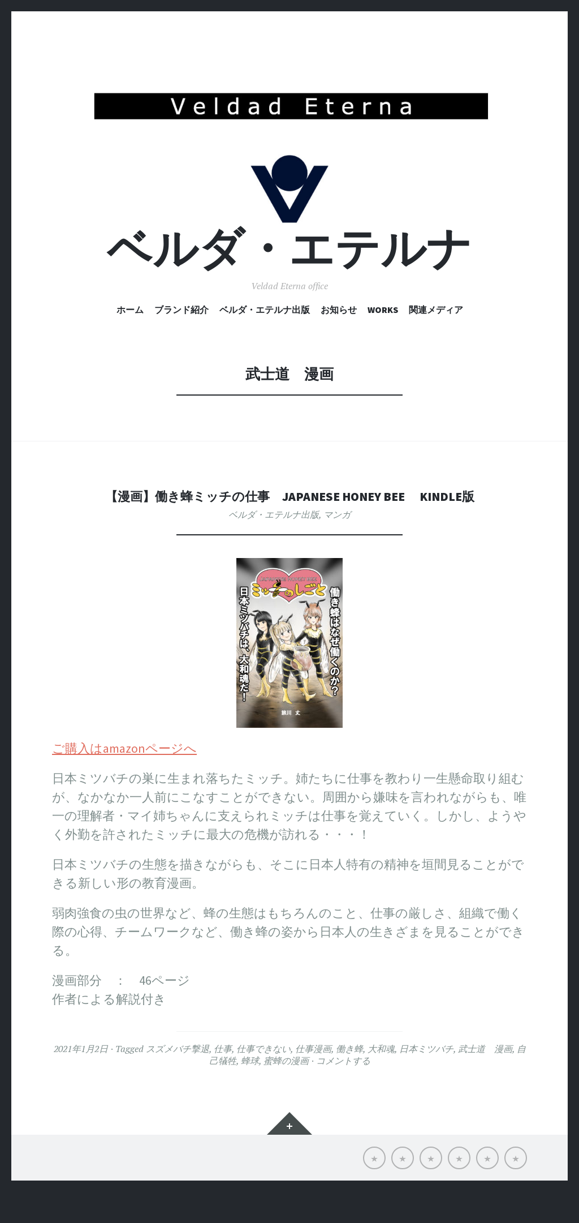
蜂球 (250, 1092)
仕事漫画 (313, 1080)
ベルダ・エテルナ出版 (264, 341)
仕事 (223, 1080)
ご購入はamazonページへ (124, 780)
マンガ (337, 546)
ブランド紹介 (181, 341)
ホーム (130, 341)
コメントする (343, 1092)
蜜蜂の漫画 (286, 1092)
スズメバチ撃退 (177, 1080)
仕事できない (263, 1080)
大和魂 (381, 1080)
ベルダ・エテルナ (289, 279)
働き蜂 (349, 1080)
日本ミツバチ (426, 1080)
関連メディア (436, 341)
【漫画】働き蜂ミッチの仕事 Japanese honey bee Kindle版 (289, 526)
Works (383, 341)
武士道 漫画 (485, 1080)
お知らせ (339, 341)
